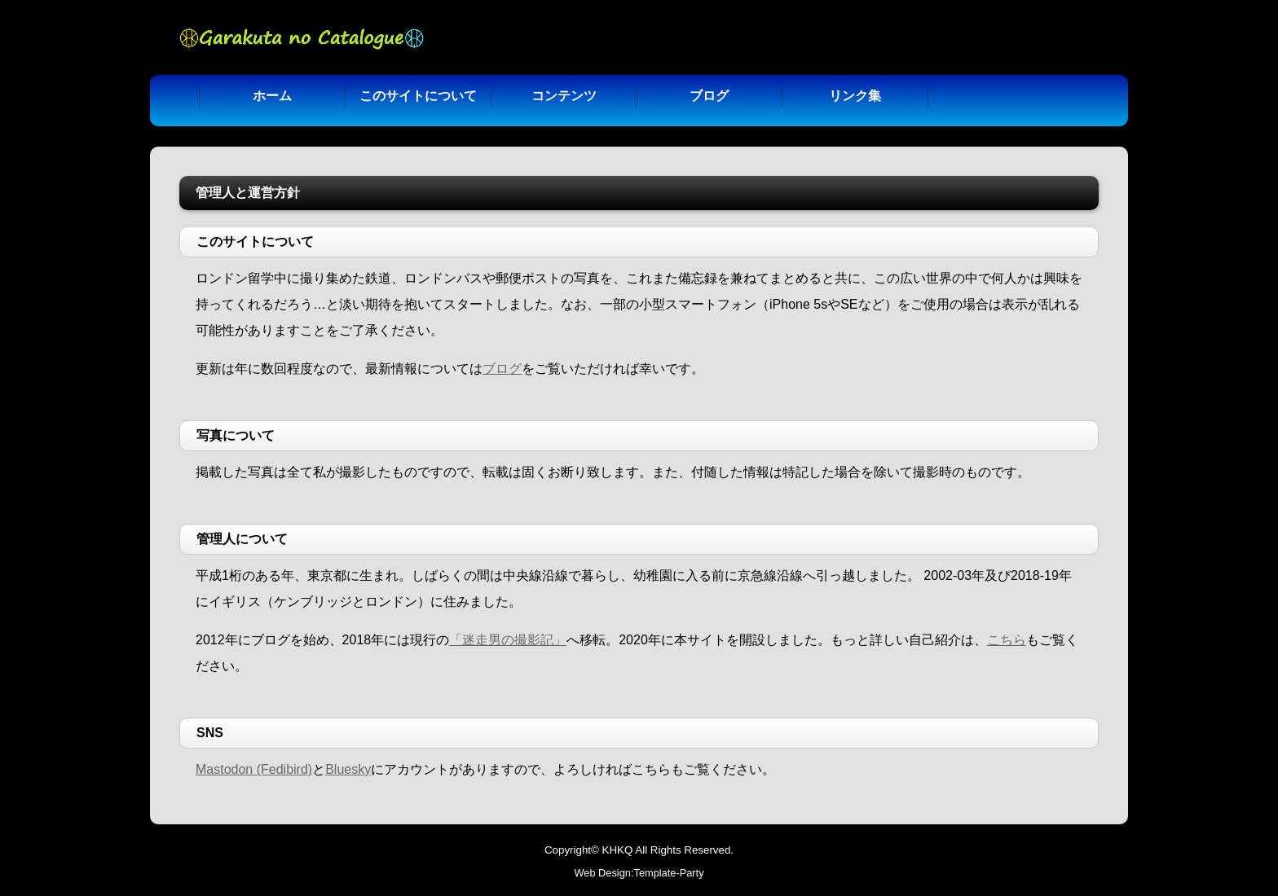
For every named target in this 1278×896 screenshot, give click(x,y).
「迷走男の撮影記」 (507, 640)
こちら (1006, 640)
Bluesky (348, 769)
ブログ (709, 96)
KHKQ (617, 850)
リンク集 (855, 96)
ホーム (272, 96)
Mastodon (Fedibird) (254, 769)
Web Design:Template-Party (638, 873)
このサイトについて (418, 96)
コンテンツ (564, 96)
